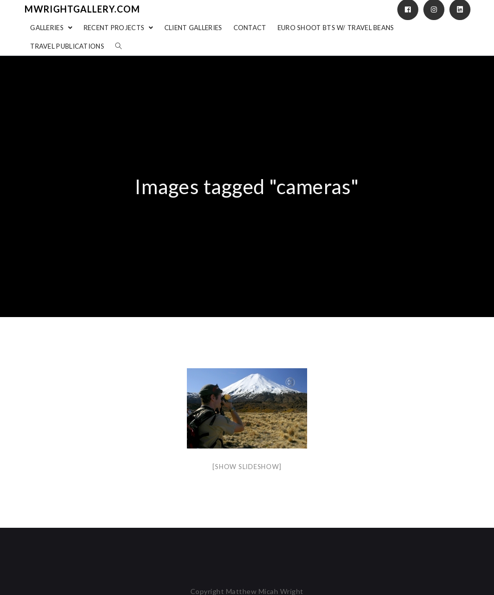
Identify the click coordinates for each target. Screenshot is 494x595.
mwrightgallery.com (82, 9)
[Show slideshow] (246, 467)
